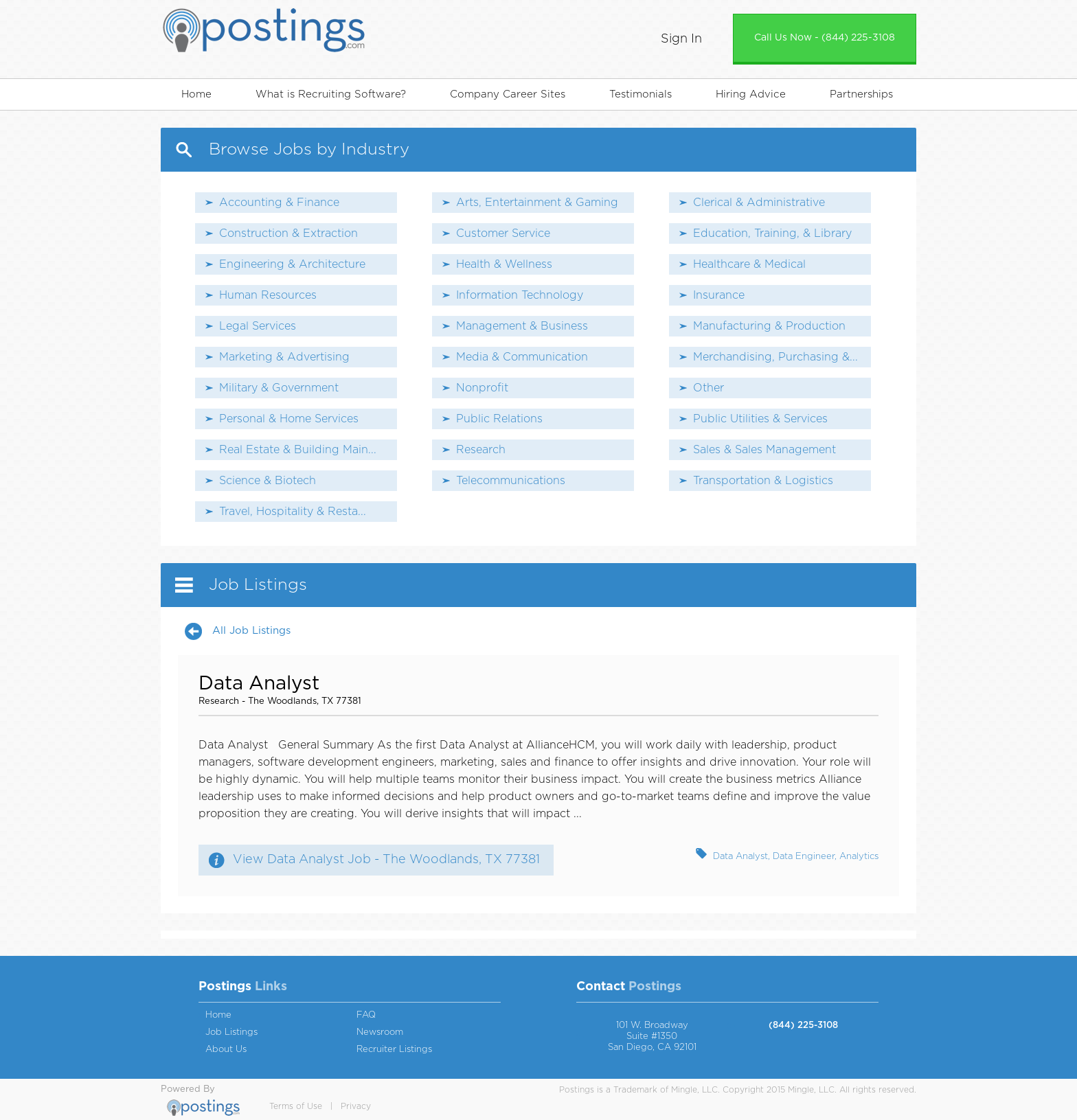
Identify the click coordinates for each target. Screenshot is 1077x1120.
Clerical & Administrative (759, 202)
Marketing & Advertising (284, 357)
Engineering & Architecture (292, 264)
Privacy (356, 1106)
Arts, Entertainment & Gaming (537, 202)
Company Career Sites (507, 94)
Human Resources (268, 295)
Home (196, 94)
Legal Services (257, 326)
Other (708, 387)
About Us (226, 1049)
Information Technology (519, 295)
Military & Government (279, 387)
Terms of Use (295, 1106)
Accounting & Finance (279, 202)
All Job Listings (251, 631)
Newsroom (379, 1032)
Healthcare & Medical (749, 264)
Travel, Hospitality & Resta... (292, 511)
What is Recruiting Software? (331, 94)
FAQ (366, 1015)
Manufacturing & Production (769, 326)
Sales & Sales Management (764, 449)
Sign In (681, 39)
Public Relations (499, 418)
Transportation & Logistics (763, 480)
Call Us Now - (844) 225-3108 (824, 38)
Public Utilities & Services (760, 418)
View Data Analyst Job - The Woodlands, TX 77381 (386, 860)
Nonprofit (482, 387)
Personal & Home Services (289, 418)
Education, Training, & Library (772, 233)
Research (481, 449)
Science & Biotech (267, 480)
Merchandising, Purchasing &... (775, 357)
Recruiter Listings (394, 1049)
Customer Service (503, 233)
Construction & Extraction (288, 233)
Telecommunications (510, 480)
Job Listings (231, 1032)
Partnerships (861, 94)
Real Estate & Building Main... (297, 449)
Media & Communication (522, 357)
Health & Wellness (504, 264)
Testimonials (640, 94)
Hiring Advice (751, 94)
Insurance (719, 295)
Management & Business (522, 326)
